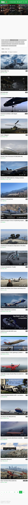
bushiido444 (4, 439)
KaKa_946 (4, 268)
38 (23, 492)
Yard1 (3, 115)
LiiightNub (4, 200)
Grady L (3, 375)
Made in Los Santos (5, 502)
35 (14, 492)
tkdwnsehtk (4, 332)
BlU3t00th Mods (5, 418)
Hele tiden (6, 48)
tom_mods (4, 290)
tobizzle (3, 222)
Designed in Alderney (6, 501)
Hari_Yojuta (4, 482)
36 (17, 492)
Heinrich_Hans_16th (6, 179)
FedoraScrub (5, 460)
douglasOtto (4, 396)
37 (20, 492)
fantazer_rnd (4, 93)
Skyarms (4, 247)
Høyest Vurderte (9, 52)
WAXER (4, 158)
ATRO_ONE (4, 72)
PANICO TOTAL (5, 354)
